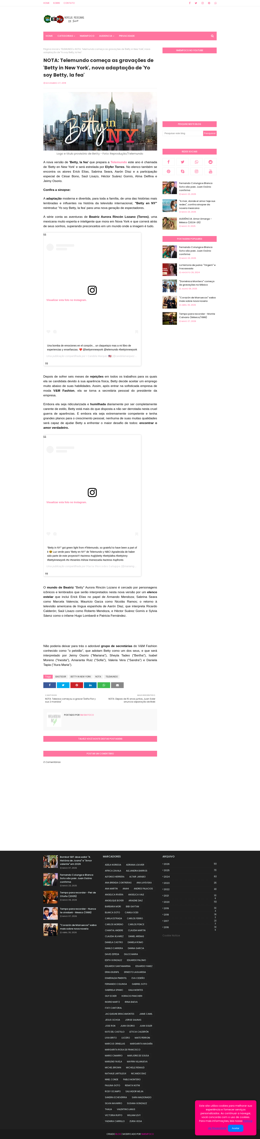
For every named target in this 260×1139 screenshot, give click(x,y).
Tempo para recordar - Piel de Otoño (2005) (78, 894)
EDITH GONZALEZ (113, 960)
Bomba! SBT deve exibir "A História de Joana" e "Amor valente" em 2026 (76, 860)
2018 (190, 915)
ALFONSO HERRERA (114, 876)
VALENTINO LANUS (126, 1109)
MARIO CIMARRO (113, 1055)
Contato (69, 3)
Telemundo (118, 162)
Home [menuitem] (49, 36)
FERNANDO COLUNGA (116, 984)
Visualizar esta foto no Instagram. (66, 300)
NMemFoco (147, 1134)
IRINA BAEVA (131, 1001)
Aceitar (235, 1128)
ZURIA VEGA (135, 1121)
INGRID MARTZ (112, 1001)
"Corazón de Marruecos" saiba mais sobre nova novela (197, 299)
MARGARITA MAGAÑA (141, 1043)
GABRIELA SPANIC (114, 990)
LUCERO (126, 1037)
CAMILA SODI (131, 912)
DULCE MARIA (131, 954)
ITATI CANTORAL (113, 1007)
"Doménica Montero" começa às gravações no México (196, 283)
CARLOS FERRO (135, 918)
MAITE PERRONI (142, 1037)
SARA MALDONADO (141, 1097)
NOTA (98, 676)
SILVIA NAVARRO (113, 1103)
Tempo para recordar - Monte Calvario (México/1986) (197, 315)
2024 (190, 876)
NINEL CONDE (111, 1079)
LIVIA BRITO (111, 1037)
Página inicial (50, 49)
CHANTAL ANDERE (114, 930)
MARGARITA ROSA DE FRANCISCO (122, 1049)
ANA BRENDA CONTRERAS (118, 882)
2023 (190, 883)
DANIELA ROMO (135, 942)
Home (46, 3)
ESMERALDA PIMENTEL (116, 978)
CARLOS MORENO (114, 924)
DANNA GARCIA (136, 948)
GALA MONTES (135, 990)
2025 (190, 870)
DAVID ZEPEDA (112, 954)
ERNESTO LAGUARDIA (135, 972)
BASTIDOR (60, 676)
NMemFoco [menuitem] (87, 36)
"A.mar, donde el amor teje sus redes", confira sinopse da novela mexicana (197, 204)
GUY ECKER (111, 995)
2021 (190, 896)
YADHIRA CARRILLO (115, 1121)
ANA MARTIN (111, 888)
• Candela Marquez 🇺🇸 (98, 356)
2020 (190, 902)
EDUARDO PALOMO (136, 960)
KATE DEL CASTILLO (114, 1031)
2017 (190, 921)
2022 (190, 889)
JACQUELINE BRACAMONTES (119, 1013)
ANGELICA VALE (136, 894)
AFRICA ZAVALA (113, 870)
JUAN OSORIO (127, 1025)
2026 (190, 864)
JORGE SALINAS (133, 1019)
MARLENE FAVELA (113, 1061)
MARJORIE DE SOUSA (138, 1055)
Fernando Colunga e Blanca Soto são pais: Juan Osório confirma (195, 186)
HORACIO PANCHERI (132, 995)
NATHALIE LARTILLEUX (115, 1073)
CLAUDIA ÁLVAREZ (114, 936)
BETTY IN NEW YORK (81, 676)
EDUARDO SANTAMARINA (118, 966)
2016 (190, 927)
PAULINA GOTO (112, 1085)
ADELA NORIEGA (113, 864)
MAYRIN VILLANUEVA (137, 1061)
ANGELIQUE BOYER (114, 900)
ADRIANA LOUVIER (135, 864)
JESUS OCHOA (112, 1019)
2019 (190, 908)
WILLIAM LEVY (134, 1115)
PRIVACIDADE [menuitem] (127, 36)
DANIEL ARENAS (136, 936)
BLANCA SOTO (112, 912)
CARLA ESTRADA (113, 918)
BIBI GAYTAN (132, 906)
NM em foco (87, 714)
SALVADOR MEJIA (134, 1091)
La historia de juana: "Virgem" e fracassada (197, 266)
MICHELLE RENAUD (135, 1067)
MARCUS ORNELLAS (115, 1043)
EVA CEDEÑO (138, 978)
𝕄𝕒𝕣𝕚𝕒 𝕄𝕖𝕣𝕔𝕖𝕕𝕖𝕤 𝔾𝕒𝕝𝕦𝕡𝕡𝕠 (103, 566)
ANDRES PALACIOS (143, 888)
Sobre (56, 3)
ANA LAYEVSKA (144, 882)
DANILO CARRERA (114, 948)
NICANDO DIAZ (138, 1073)
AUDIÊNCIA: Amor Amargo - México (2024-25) (195, 220)
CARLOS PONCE (136, 924)
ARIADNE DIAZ (136, 900)
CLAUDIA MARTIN (137, 930)
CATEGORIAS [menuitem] (65, 36)
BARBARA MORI (113, 906)
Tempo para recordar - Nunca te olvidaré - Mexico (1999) (78, 910)
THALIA (108, 1109)
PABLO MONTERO (131, 1079)
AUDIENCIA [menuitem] (105, 36)
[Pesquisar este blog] (182, 133)
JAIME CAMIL (145, 1013)
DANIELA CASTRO (114, 942)
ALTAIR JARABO (137, 876)
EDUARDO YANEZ (143, 966)
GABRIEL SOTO (139, 984)
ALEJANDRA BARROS (136, 870)
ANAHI (126, 888)
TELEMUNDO (67, 49)
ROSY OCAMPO (113, 1091)
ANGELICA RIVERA (114, 894)
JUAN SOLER (146, 1025)
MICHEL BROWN (113, 1067)
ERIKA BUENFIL (112, 972)
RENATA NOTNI (132, 1085)
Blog (118, 1134)
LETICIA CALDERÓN (139, 1031)
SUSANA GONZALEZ (137, 1103)
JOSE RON (110, 1025)
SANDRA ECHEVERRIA (116, 1097)
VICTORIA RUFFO (113, 1115)
